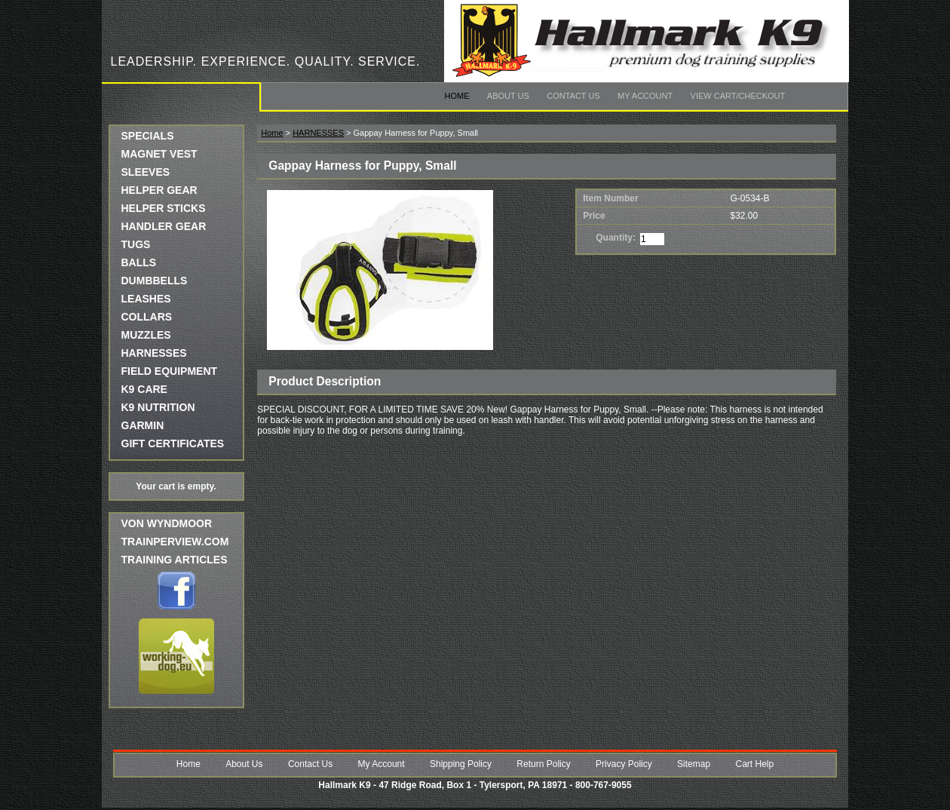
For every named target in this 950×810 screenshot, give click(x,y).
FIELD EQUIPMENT (169, 371)
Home (457, 95)
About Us (508, 95)
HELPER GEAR (159, 190)
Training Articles (174, 560)
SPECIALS (147, 136)
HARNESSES (154, 353)
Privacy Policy (624, 764)
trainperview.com (175, 541)
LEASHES (146, 299)
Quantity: (616, 237)
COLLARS (147, 317)
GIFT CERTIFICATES (173, 443)
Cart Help (754, 764)
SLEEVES (145, 172)
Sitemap (693, 764)
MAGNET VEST (159, 154)
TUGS (136, 244)
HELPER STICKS (163, 208)
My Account (645, 95)
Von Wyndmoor (167, 523)
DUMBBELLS (154, 281)
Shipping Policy (461, 764)
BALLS (139, 262)
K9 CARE (144, 389)
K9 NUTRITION (158, 407)
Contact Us (573, 95)
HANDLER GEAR (164, 226)
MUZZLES (146, 335)
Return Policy (543, 764)
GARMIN (142, 425)
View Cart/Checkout (738, 95)
